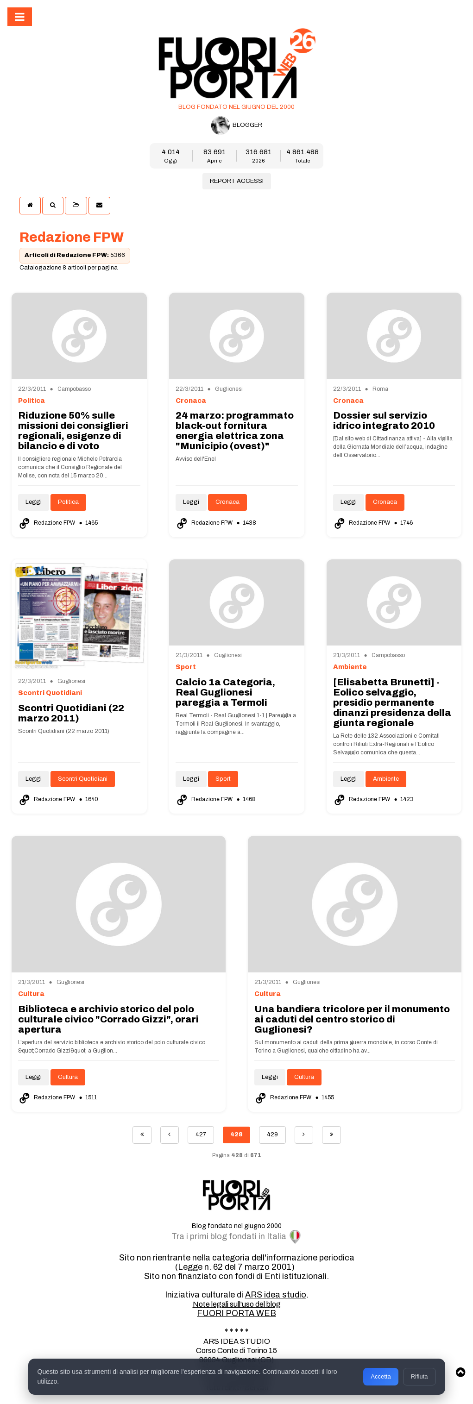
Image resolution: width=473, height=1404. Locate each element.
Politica (68, 502)
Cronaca (227, 502)
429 (272, 1134)
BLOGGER (236, 125)
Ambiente (386, 779)
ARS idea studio (275, 1294)
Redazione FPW (47, 523)
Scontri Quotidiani (82, 779)
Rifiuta (419, 1376)
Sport (223, 779)
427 (201, 1134)
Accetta (381, 1376)
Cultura (68, 1077)
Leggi (33, 502)
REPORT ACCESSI (237, 181)
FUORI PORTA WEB (236, 1313)
